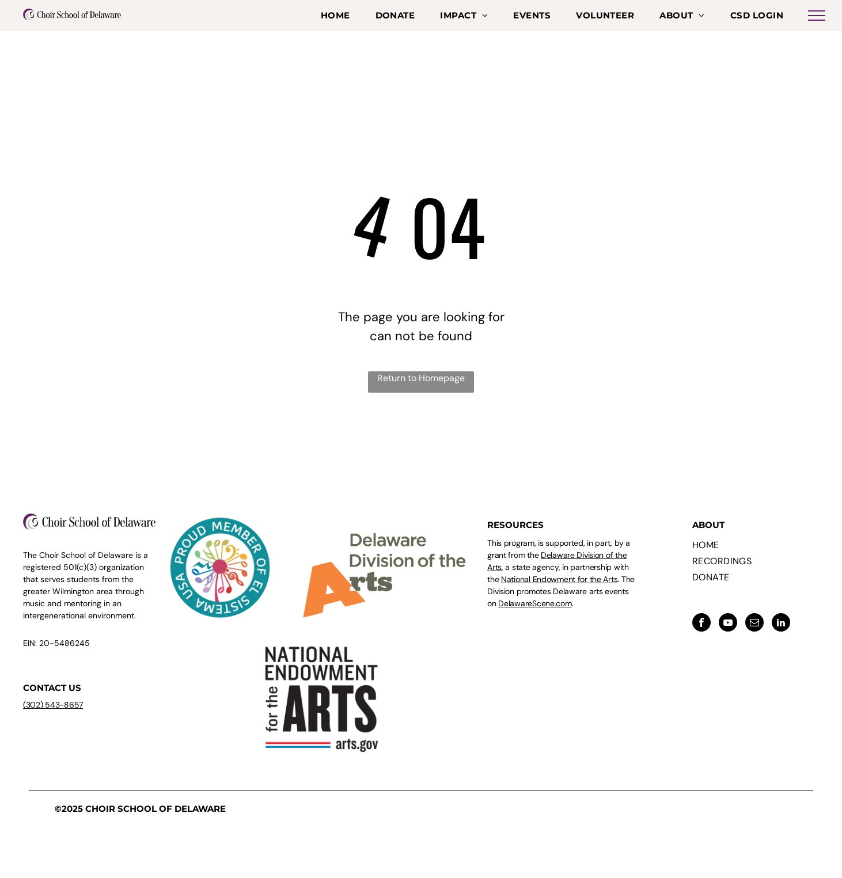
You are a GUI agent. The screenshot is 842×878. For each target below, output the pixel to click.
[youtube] (728, 623)
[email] (754, 623)
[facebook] (701, 623)
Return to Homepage (421, 378)
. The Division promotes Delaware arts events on (561, 591)
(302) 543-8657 (53, 705)
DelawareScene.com (534, 603)
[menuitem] (335, 15)
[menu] (817, 16)
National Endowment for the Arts (559, 579)
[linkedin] (781, 623)
